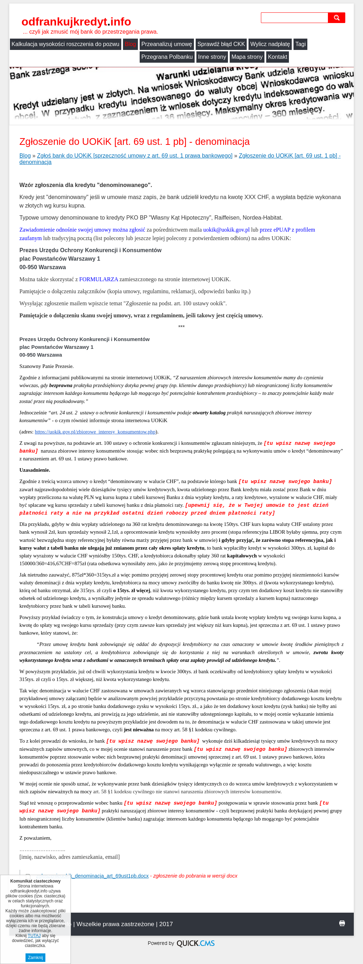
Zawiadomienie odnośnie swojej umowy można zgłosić (82, 230)
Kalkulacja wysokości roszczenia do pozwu (65, 44)
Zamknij (35, 957)
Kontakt (147, 57)
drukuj (342, 923)
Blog (130, 44)
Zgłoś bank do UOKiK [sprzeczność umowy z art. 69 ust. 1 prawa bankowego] (135, 156)
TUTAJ (34, 935)
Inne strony (82, 57)
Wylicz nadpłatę (270, 44)
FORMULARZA (98, 279)
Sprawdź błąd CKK (221, 44)
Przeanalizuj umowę (166, 44)
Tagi (300, 44)
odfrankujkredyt (76, 21)
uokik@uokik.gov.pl (226, 230)
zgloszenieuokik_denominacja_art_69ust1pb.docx (92, 876)
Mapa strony (117, 57)
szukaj (338, 18)
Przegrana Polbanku (37, 57)
